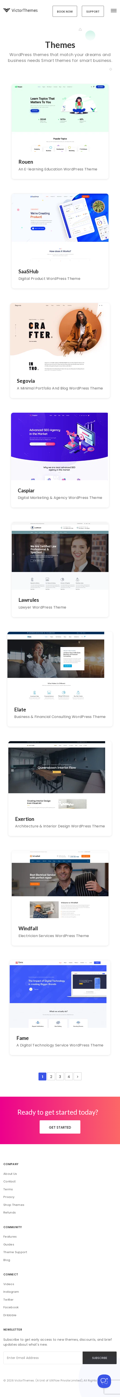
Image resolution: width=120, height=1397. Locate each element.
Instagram (11, 1292)
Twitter (8, 1299)
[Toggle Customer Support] (104, 1381)
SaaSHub (28, 271)
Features (10, 1236)
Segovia (26, 381)
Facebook (11, 1307)
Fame (22, 1038)
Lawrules (28, 600)
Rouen (25, 162)
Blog (6, 1260)
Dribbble (9, 1315)
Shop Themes (13, 1205)
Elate (20, 709)
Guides (8, 1244)
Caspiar (26, 490)
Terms (8, 1189)
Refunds (9, 1212)
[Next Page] (78, 1076)
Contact (9, 1181)
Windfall (28, 928)
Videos (8, 1284)
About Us (10, 1174)
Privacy (8, 1197)
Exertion (24, 819)
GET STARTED (60, 1127)
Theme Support (15, 1252)
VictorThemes (24, 1380)
